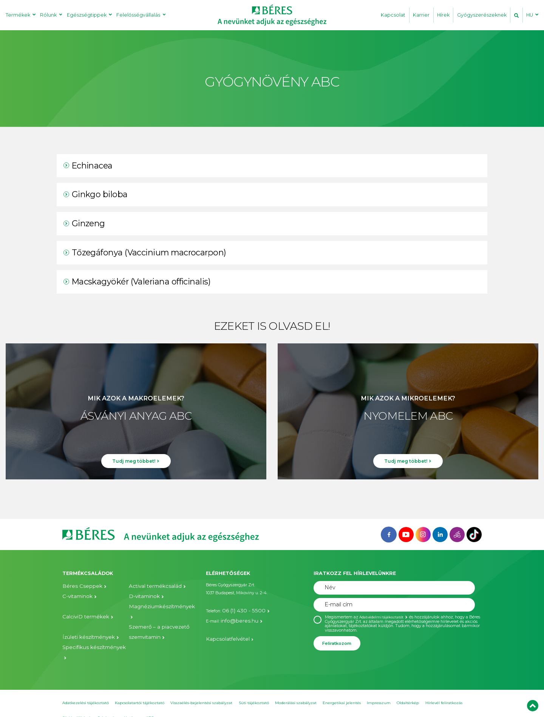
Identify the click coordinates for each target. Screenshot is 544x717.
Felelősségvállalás (138, 15)
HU (529, 15)
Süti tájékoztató (254, 690)
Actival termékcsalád (149, 586)
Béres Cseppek (76, 586)
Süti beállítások (76, 705)
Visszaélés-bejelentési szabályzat (201, 690)
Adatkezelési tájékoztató (85, 690)
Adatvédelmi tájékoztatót (384, 617)
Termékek (18, 15)
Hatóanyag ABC (139, 705)
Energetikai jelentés (342, 690)
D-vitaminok (141, 595)
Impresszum (379, 690)
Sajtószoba (107, 705)
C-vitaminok (74, 595)
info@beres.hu (235, 617)
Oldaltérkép (408, 690)
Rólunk (48, 15)
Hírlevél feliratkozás (443, 690)
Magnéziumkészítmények (155, 605)
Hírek (443, 15)
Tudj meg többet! (133, 465)
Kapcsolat (393, 15)
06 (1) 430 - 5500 (238, 609)
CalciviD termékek (80, 605)
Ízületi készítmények (83, 622)
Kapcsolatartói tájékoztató (139, 690)
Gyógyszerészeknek (482, 15)
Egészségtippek (87, 15)
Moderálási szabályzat (296, 690)
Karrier (421, 15)
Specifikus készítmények (87, 631)
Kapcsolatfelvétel (223, 633)
